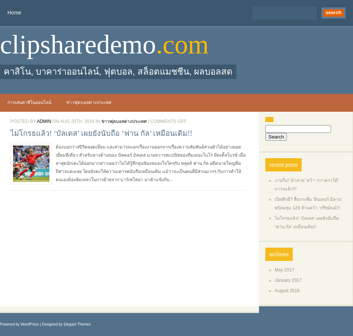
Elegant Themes (77, 324)
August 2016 (287, 290)
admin (44, 121)
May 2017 (284, 270)
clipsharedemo (78, 44)
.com (182, 44)
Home (14, 13)
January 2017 (288, 280)
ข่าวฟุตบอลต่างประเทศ (88, 102)
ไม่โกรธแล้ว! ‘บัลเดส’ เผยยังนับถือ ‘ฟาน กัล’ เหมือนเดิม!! (101, 133)
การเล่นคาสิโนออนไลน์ (29, 102)
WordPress (30, 324)
